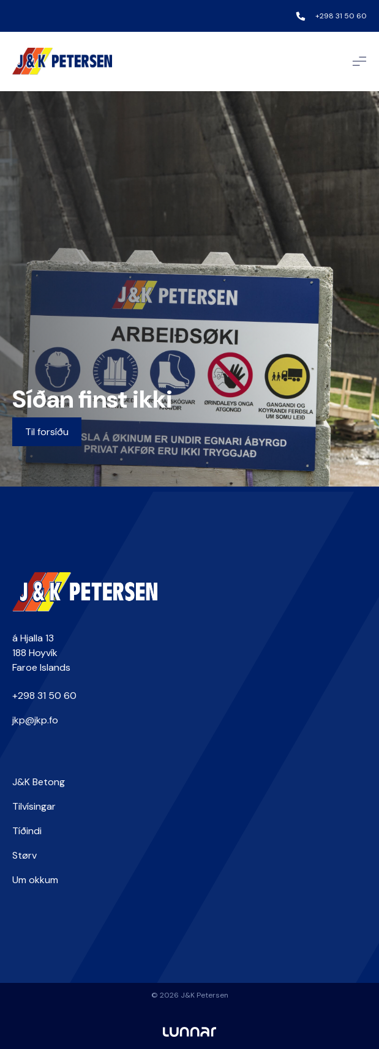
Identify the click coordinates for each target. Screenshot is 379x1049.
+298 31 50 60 (341, 16)
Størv (24, 855)
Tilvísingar (34, 806)
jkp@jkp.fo (35, 720)
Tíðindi (27, 830)
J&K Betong (38, 781)
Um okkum (35, 879)
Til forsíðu (47, 431)
